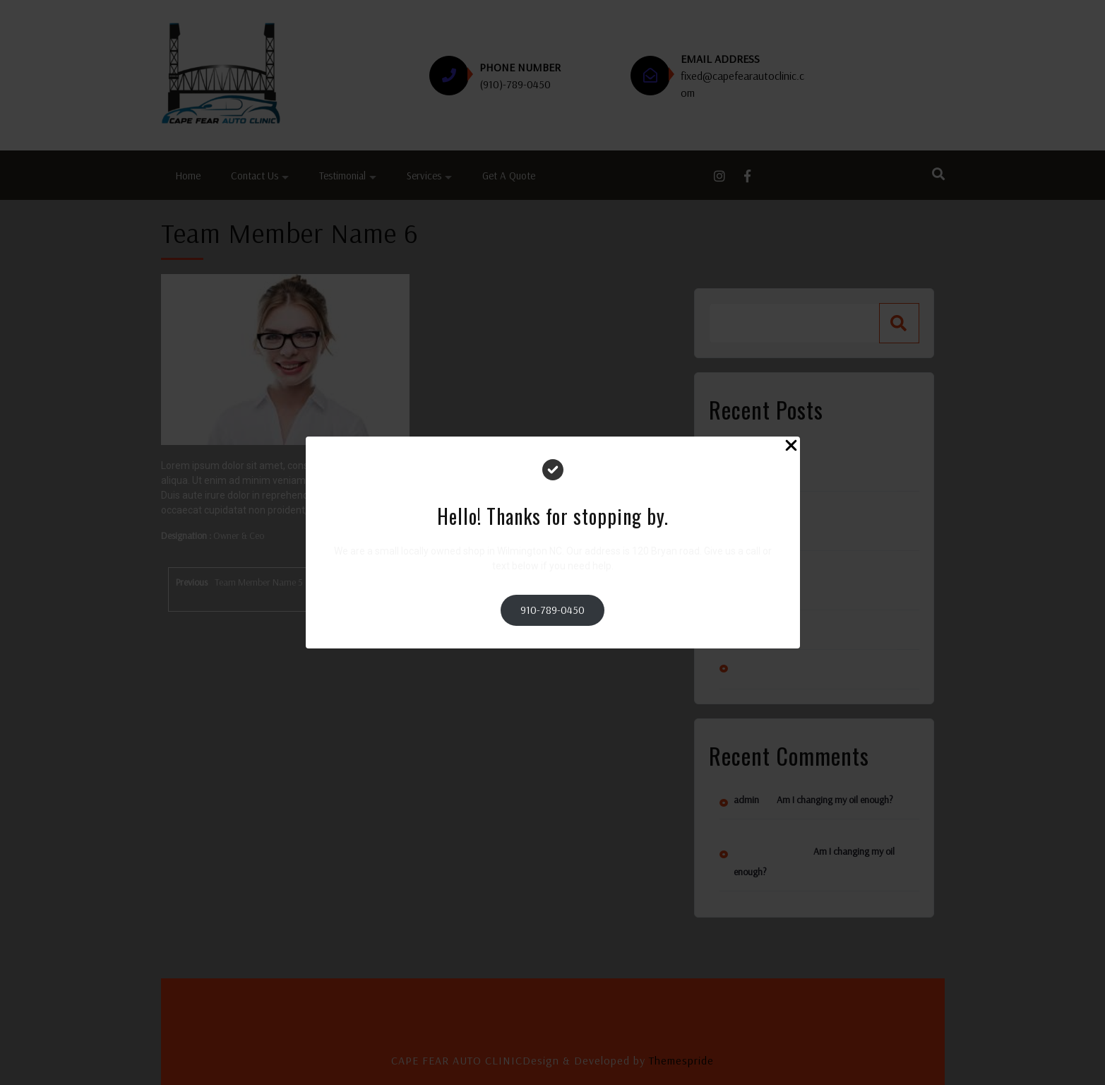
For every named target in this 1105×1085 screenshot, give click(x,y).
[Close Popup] (791, 447)
